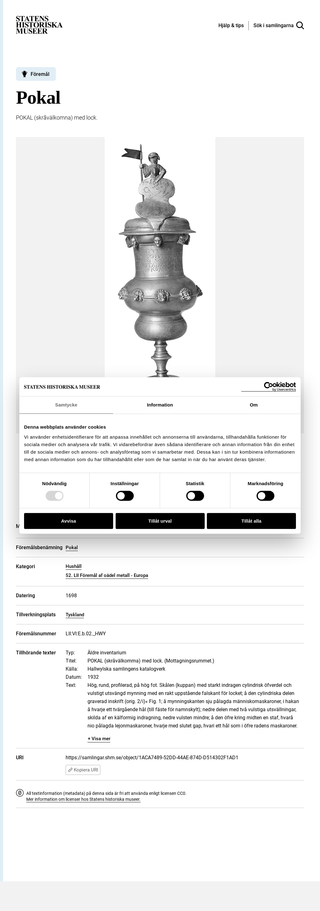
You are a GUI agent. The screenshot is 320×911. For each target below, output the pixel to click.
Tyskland (75, 615)
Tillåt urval (160, 521)
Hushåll (74, 566)
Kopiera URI (83, 770)
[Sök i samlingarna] (278, 26)
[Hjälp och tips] (231, 26)
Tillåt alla (252, 521)
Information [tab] (160, 404)
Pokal (72, 547)
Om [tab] (254, 404)
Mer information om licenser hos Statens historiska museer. (83, 799)
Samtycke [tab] (66, 404)
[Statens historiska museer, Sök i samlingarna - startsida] (39, 24)
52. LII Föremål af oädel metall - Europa (107, 575)
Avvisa (68, 521)
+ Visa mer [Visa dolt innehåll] (99, 738)
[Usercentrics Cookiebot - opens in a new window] (268, 386)
